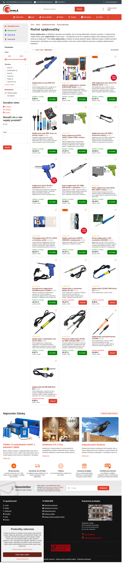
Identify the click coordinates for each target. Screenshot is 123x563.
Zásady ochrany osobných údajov (66, 559)
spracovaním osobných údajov (54, 487)
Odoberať (103, 488)
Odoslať (7, 147)
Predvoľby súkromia (48, 559)
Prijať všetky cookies (22, 554)
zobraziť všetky (10, 84)
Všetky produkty (11, 93)
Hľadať (79, 9)
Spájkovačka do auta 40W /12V (43, 83)
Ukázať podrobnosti (22, 559)
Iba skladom (10, 96)
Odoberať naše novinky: (23, 490)
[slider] (6, 59)
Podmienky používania (84, 559)
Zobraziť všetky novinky (109, 413)
